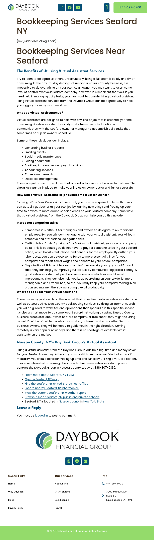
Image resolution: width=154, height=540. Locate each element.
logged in (41, 416)
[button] (106, 7)
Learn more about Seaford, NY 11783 (49, 375)
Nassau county (69, 401)
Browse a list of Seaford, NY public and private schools (62, 397)
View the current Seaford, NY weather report (55, 393)
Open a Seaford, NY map (42, 379)
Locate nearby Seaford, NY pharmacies (52, 388)
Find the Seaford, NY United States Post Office (56, 384)
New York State (93, 401)
